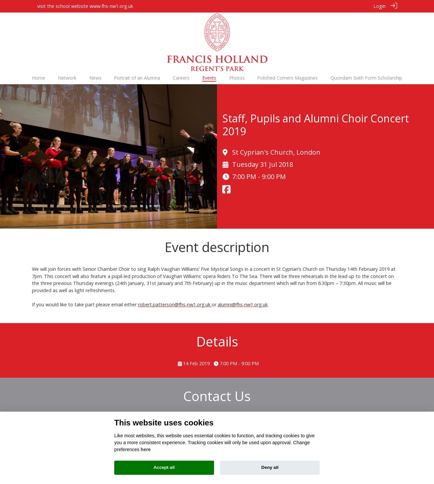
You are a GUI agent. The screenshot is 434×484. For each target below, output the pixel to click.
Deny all (270, 467)
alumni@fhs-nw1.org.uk (243, 304)
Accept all (164, 467)
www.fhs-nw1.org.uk (111, 6)
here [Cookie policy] (145, 449)
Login (379, 6)
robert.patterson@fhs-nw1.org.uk (175, 304)
